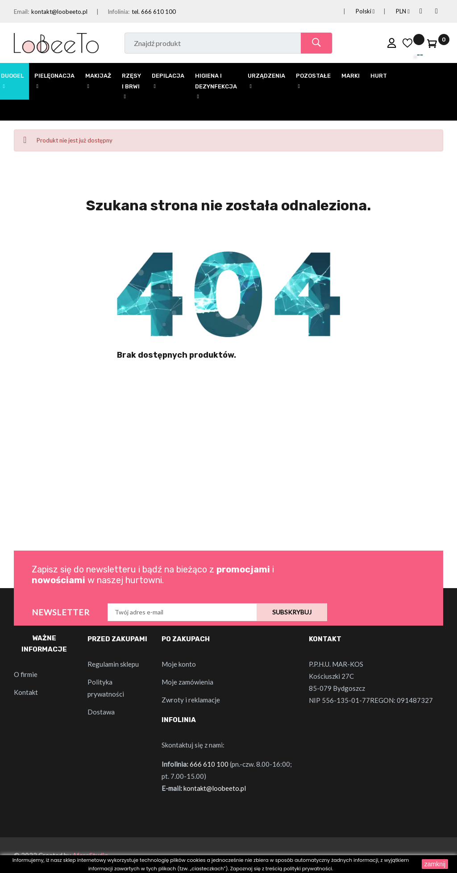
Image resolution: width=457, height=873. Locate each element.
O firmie (25, 674)
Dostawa (101, 712)
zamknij (434, 864)
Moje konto (179, 664)
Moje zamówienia (187, 682)
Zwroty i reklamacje (191, 700)
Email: (21, 11)
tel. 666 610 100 (154, 11)
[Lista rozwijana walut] (392, 11)
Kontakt (26, 692)
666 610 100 (209, 764)
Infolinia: (118, 11)
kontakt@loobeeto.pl (59, 11)
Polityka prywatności (105, 688)
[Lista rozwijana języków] (354, 11)
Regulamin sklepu (113, 664)
